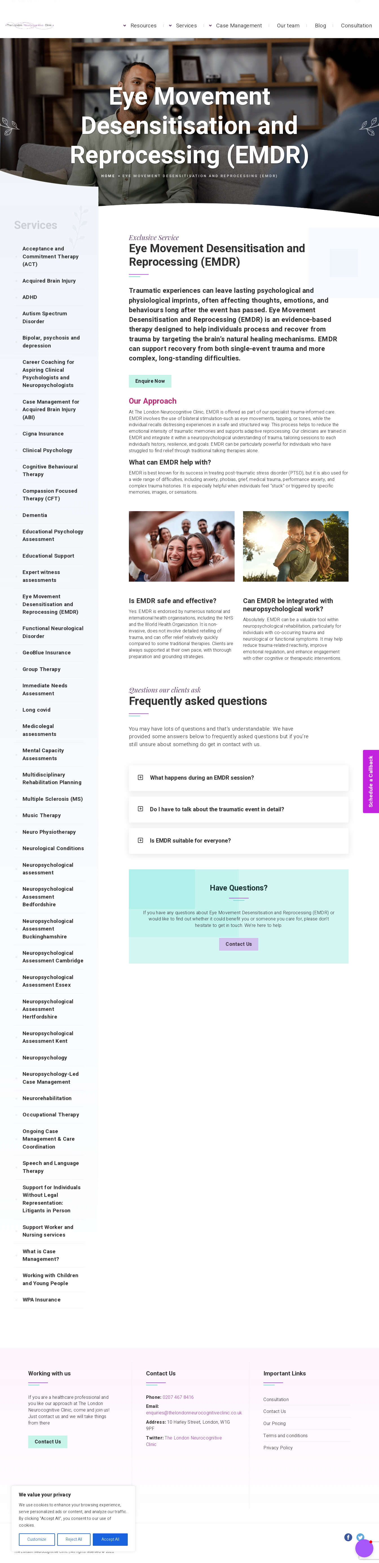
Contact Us (239, 944)
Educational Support (48, 567)
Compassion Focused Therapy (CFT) (50, 506)
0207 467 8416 (178, 1397)
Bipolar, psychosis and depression (51, 352)
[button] (364, 1548)
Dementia (35, 526)
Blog (320, 26)
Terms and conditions (285, 1436)
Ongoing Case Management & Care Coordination (49, 1150)
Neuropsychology (45, 1069)
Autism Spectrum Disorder (45, 328)
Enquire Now (150, 381)
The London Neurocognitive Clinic (184, 1441)
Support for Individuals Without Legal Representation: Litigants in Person (52, 1210)
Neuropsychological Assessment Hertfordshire (48, 1020)
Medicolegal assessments (39, 741)
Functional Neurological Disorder (53, 643)
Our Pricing (274, 1424)
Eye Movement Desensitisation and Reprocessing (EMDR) (51, 615)
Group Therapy (42, 680)
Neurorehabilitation (47, 1109)
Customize (36, 1539)
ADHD (30, 308)
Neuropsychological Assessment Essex (48, 992)
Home (108, 176)
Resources (144, 26)
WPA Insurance (42, 1311)
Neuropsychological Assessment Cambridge (53, 968)
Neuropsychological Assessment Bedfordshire (48, 908)
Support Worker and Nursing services (48, 1242)
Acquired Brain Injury (49, 292)
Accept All (110, 1539)
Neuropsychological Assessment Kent (48, 1048)
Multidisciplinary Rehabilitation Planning (52, 789)
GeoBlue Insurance (47, 664)
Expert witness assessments (41, 587)
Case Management (239, 26)
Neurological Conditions (53, 859)
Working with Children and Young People (50, 1290)
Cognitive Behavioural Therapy (50, 481)
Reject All (74, 1539)
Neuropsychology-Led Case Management (51, 1089)
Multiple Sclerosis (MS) (53, 810)
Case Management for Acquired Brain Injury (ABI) (51, 420)
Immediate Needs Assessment (45, 700)
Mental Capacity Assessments (43, 765)
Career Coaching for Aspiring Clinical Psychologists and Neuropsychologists (48, 384)
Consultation (356, 26)
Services (186, 26)
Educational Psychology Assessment (53, 546)
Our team (288, 26)
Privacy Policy (278, 1448)
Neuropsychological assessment (48, 880)
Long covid (36, 721)
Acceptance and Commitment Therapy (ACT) (51, 267)
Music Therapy (42, 826)
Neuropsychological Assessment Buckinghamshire (48, 940)
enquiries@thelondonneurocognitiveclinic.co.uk (194, 1413)
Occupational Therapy (51, 1126)
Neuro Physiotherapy (49, 843)
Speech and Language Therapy (51, 1178)
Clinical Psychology (48, 461)
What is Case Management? (41, 1266)
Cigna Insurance (43, 445)
